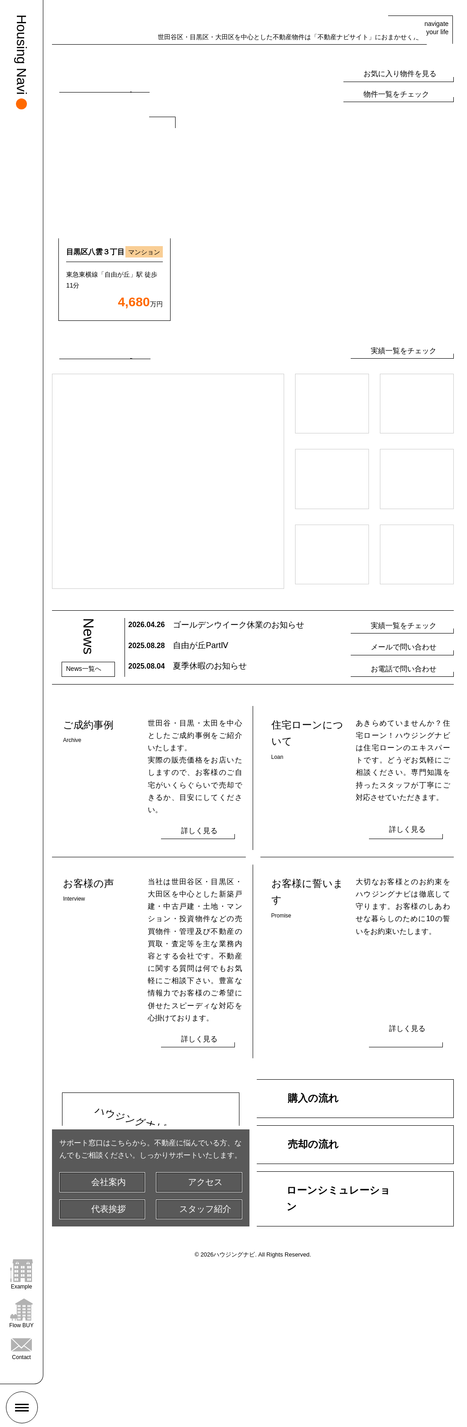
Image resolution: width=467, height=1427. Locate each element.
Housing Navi (21, 55)
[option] (114, 372)
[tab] (246, 172)
